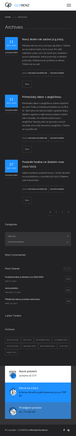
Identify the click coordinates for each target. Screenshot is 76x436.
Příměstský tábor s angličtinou (41, 96)
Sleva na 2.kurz (28, 388)
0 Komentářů (11, 52)
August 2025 (13, 340)
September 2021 (47, 346)
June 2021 (64, 346)
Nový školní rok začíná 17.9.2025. (43, 39)
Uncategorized (57, 73)
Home (8, 17)
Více (27, 84)
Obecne (38, 236)
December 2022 (43, 340)
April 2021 (11, 352)
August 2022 (13, 346)
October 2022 (60, 340)
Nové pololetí (28, 371)
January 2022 (29, 346)
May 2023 (27, 340)
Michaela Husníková (37, 73)
